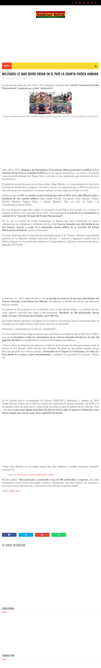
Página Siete (15, 491)
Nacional (29, 78)
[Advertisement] (50, 40)
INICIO (6, 65)
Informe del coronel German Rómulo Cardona (35, 475)
